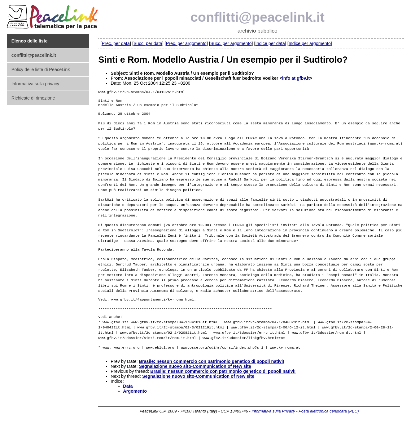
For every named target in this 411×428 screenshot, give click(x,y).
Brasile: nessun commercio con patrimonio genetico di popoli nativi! (211, 365)
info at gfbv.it (296, 78)
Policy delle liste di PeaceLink (40, 69)
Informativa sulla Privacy (273, 414)
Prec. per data (115, 43)
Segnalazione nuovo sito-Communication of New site (195, 370)
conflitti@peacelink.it (257, 17)
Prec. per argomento (186, 43)
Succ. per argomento (231, 43)
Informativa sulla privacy (35, 83)
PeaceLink (53, 15)
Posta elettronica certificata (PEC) (329, 414)
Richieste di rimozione (33, 98)
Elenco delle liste (29, 40)
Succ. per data (147, 43)
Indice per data (270, 43)
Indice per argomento (310, 43)
